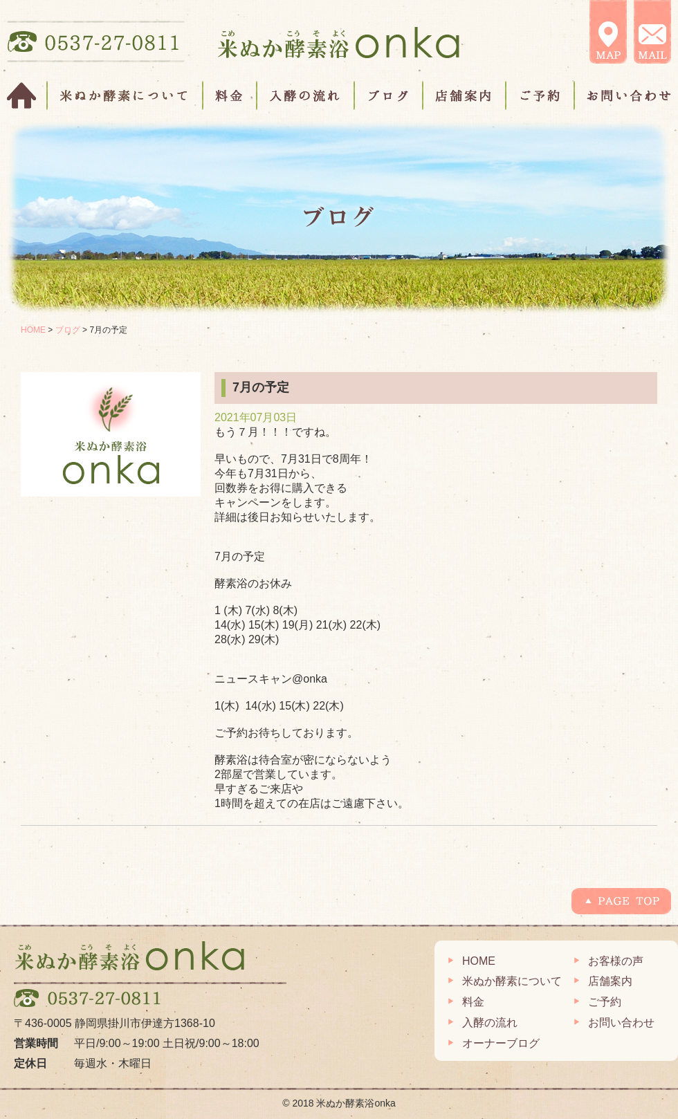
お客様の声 (615, 961)
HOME (27, 95)
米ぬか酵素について (125, 95)
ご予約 (540, 95)
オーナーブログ (501, 1043)
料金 (230, 95)
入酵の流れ (306, 95)
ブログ (389, 95)
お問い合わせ (622, 95)
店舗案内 (464, 95)
